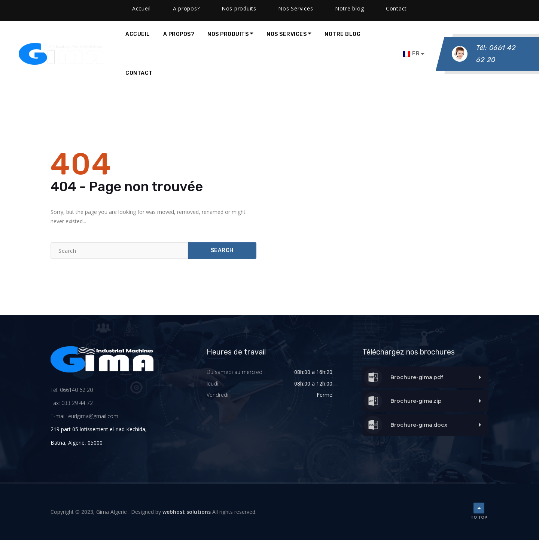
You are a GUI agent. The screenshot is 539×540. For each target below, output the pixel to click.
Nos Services (287, 34)
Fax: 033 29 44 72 (72, 402)
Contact (139, 73)
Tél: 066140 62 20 (72, 389)
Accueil (137, 34)
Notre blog (342, 34)
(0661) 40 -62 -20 (39, 7)
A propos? (179, 34)
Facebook (162, 7)
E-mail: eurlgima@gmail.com (84, 416)
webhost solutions (186, 511)
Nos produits (228, 34)
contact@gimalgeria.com (104, 7)
